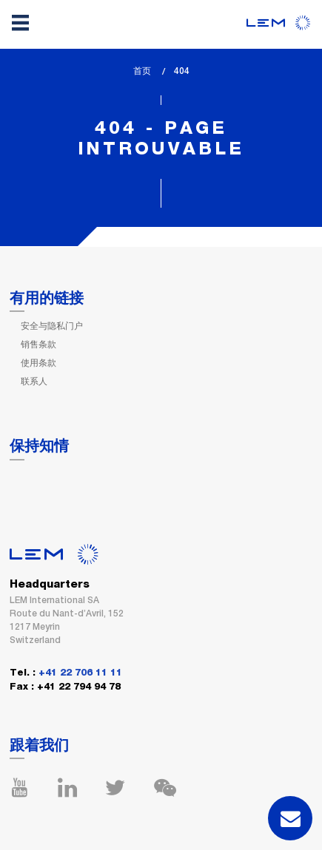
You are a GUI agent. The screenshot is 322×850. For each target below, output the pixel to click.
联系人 (34, 381)
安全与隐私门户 (52, 326)
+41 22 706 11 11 (80, 673)
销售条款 (38, 344)
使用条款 (38, 362)
